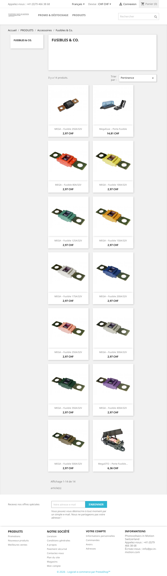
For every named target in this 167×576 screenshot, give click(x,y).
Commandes (93, 540)
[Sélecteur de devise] (105, 4)
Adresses (91, 548)
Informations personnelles (100, 535)
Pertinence (138, 78)
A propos (52, 544)
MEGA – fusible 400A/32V (113, 407)
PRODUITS (79, 15)
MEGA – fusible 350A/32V (68, 407)
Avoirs (89, 544)
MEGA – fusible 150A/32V (113, 240)
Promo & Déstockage (53, 15)
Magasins (52, 561)
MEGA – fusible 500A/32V (68, 463)
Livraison (52, 536)
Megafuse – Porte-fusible (113, 128)
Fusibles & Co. (23, 40)
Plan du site (53, 557)
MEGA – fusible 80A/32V (68, 184)
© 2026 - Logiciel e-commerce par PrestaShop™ (83, 571)
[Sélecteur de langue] (79, 4)
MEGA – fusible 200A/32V (113, 296)
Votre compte (96, 531)
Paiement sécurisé (57, 548)
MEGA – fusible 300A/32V (113, 352)
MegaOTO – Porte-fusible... (113, 463)
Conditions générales (58, 540)
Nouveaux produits (18, 540)
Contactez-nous (55, 553)
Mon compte (54, 565)
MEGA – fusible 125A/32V (68, 240)
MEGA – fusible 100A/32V (113, 184)
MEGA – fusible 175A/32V (68, 296)
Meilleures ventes (17, 544)
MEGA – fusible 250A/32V (68, 128)
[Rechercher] (138, 16)
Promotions (14, 536)
